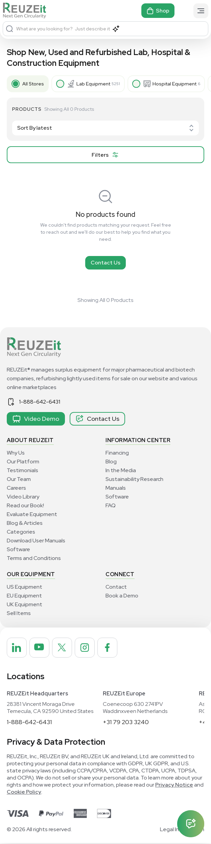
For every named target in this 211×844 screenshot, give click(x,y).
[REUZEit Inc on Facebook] (111, 648)
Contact (116, 586)
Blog (111, 461)
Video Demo (36, 419)
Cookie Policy (24, 792)
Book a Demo (122, 595)
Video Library (23, 496)
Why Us (16, 452)
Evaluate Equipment (32, 514)
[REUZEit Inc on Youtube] (40, 648)
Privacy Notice (174, 785)
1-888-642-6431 (39, 401)
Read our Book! (25, 505)
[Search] (9, 28)
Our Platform (23, 461)
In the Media (121, 470)
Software (18, 549)
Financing (117, 452)
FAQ (111, 505)
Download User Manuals (36, 540)
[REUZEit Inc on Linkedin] (17, 648)
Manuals (116, 487)
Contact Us (105, 262)
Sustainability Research (134, 479)
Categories (21, 531)
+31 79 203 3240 (126, 723)
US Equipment (24, 586)
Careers (16, 487)
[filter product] (105, 154)
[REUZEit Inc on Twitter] (64, 648)
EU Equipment (24, 595)
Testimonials (22, 470)
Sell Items (19, 613)
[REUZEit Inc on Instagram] (88, 648)
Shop (158, 11)
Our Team (19, 479)
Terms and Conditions (34, 558)
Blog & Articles (25, 523)
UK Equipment (24, 604)
